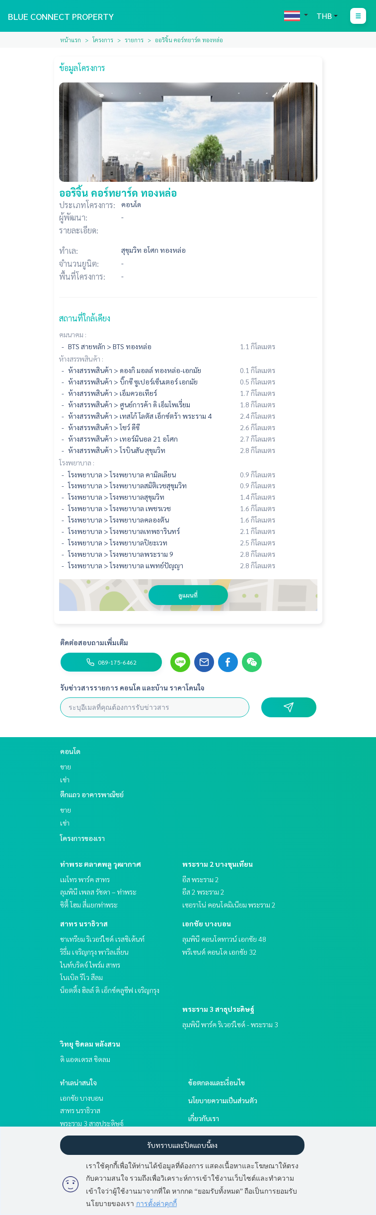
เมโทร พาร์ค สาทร (85, 879)
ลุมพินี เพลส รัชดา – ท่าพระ (98, 891)
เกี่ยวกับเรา (203, 1118)
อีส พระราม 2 (200, 879)
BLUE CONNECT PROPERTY (61, 16)
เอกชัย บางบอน (206, 923)
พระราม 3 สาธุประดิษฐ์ (218, 1008)
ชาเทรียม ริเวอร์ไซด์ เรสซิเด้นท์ (102, 938)
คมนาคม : (72, 334)
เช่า (65, 779)
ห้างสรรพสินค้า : (81, 358)
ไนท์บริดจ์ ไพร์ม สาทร (90, 964)
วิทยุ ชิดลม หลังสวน (90, 1043)
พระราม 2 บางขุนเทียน (217, 863)
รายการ (134, 40)
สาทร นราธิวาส (84, 923)
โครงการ (102, 40)
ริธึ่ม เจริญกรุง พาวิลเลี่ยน (94, 951)
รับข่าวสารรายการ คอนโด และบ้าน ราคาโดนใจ (132, 687)
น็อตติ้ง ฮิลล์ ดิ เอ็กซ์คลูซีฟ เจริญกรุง (109, 990)
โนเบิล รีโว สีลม (81, 977)
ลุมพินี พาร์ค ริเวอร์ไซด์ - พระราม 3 (230, 1024)
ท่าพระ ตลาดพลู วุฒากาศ (100, 863)
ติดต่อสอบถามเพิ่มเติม (94, 642)
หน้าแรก (70, 40)
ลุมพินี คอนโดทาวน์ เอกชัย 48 (224, 938)
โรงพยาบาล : (76, 462)
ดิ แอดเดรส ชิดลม (85, 1059)
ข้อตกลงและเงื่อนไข (216, 1082)
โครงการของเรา (82, 838)
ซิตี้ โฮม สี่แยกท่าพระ (89, 904)
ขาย (65, 766)
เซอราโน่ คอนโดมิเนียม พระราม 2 (229, 904)
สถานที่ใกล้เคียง (84, 318)
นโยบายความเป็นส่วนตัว (222, 1100)
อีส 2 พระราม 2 (203, 891)
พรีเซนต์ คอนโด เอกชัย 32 (219, 951)
